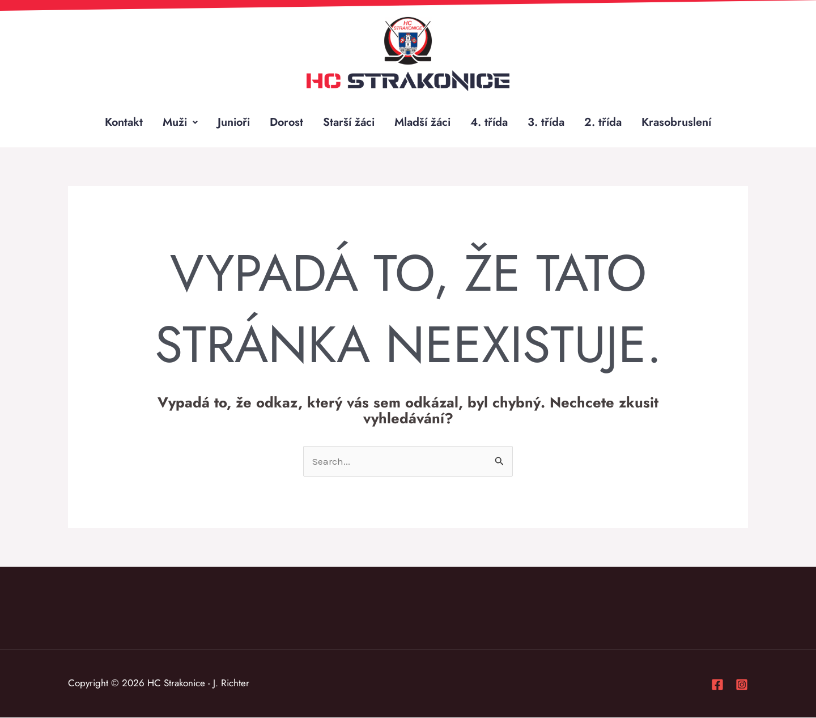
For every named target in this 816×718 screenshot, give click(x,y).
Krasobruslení (678, 122)
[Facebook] (717, 685)
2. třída (604, 122)
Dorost (286, 122)
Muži (179, 122)
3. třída (547, 122)
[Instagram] (742, 685)
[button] (179, 122)
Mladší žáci (424, 122)
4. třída (490, 122)
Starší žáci (350, 122)
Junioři (232, 122)
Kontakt (122, 122)
